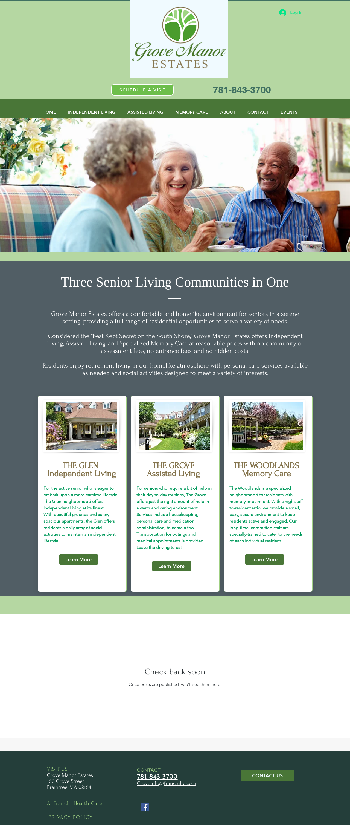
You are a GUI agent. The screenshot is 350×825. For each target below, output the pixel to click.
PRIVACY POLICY (71, 817)
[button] (142, 90)
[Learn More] (78, 559)
